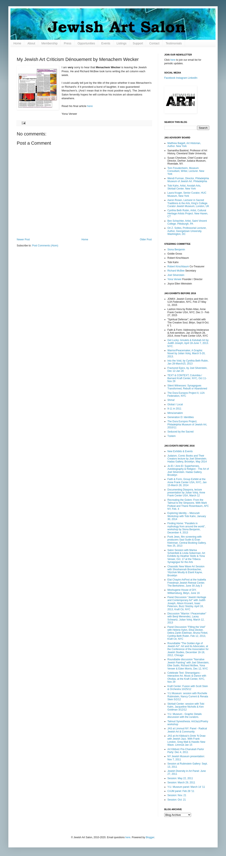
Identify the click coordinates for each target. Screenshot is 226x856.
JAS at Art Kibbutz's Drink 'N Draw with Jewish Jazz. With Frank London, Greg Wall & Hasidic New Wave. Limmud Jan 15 (186, 740)
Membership (49, 43)
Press (67, 43)
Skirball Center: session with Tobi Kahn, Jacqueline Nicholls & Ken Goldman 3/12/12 (185, 706)
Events (105, 43)
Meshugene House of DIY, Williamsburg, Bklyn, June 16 (183, 591)
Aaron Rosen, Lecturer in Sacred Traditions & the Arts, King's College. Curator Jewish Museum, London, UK (188, 203)
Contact (154, 43)
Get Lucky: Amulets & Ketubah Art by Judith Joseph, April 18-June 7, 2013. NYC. (188, 343)
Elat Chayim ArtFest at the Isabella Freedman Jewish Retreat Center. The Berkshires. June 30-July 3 (186, 582)
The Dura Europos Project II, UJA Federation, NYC (185, 394)
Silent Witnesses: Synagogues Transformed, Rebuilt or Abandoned (187, 387)
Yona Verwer (174, 279)
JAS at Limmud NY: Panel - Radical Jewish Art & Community (187, 730)
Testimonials (174, 43)
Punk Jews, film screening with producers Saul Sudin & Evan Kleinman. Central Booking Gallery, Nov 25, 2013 (186, 541)
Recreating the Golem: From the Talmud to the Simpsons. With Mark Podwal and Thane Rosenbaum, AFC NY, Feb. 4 (188, 504)
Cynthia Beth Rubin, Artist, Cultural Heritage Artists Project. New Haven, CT (187, 213)
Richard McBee (176, 270)
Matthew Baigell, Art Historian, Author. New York (184, 145)
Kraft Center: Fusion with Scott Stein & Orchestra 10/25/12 (187, 688)
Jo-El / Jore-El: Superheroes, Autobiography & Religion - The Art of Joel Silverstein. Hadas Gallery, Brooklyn (188, 470)
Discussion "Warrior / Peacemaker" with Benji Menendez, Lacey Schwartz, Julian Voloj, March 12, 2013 (186, 618)
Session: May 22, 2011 (180, 778)
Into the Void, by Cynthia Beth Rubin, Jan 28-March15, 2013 (187, 362)
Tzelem (171, 436)
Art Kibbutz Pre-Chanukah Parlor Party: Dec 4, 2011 (185, 751)
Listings (121, 43)
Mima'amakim (175, 413)
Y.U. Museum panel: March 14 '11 (186, 786)
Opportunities (86, 43)
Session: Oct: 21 (176, 799)
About (31, 43)
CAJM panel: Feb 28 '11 (180, 791)
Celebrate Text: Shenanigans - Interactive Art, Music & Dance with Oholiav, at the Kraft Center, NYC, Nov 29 (186, 677)
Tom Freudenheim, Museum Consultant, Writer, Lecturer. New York (185, 171)
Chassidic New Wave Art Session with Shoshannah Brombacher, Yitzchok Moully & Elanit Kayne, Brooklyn (185, 571)
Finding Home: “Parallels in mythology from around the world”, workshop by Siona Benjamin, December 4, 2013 (186, 528)
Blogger (150, 837)
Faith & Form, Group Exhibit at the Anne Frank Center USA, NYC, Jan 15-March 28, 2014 (187, 482)
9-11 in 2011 (174, 408)
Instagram (181, 77)
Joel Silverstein (175, 275)
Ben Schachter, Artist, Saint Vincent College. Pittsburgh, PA (187, 222)
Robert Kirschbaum (178, 266)
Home (17, 43)
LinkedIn (192, 77)
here (90, 106)
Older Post (146, 239)
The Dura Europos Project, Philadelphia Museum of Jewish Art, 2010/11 (187, 424)
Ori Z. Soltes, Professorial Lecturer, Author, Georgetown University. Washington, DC (187, 231)
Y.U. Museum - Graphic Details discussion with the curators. (184, 715)
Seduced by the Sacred (180, 431)
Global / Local (175, 404)
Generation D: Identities (180, 417)
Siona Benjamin (176, 249)
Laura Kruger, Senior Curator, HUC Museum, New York (186, 194)
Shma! (171, 400)
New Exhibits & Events (180, 451)
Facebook (169, 77)
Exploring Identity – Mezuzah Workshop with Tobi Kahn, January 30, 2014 (186, 516)
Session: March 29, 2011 (181, 782)
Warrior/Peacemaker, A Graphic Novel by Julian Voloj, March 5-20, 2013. (186, 353)
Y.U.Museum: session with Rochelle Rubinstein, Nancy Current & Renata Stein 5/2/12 (187, 696)
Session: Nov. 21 (176, 795)
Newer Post (23, 239)
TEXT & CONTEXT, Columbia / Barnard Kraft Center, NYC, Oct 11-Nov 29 (187, 378)
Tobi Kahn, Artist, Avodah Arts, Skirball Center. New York (184, 187)
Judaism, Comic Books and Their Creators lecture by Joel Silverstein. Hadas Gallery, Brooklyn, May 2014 (187, 458)
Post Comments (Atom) (45, 245)
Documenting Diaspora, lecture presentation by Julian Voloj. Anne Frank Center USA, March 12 (186, 492)
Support (138, 43)
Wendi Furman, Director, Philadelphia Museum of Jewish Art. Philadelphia (188, 180)
